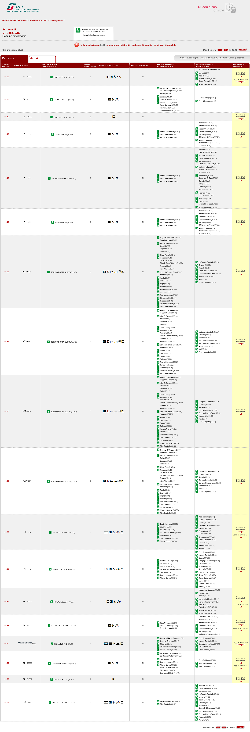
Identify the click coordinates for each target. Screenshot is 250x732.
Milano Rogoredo (205, 204)
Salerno (163, 286)
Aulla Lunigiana (205, 140)
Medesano (203, 189)
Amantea (163, 275)
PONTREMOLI (61, 135)
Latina (162, 292)
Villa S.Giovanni (166, 243)
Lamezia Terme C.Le (168, 272)
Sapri (162, 284)
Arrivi (34, 58)
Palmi (162, 252)
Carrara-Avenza (166, 100)
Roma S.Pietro (204, 575)
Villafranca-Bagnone (207, 143)
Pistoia (201, 76)
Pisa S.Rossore (205, 101)
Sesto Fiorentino (205, 81)
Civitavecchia (165, 298)
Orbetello (202, 534)
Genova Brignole (205, 271)
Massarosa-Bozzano (207, 70)
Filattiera (202, 146)
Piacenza (202, 199)
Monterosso (164, 530)
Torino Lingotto (204, 282)
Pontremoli (203, 176)
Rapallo (202, 268)
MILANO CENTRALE (61, 703)
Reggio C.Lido (165, 240)
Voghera (202, 717)
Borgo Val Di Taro (205, 178)
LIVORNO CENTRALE (61, 663)
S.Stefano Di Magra (206, 137)
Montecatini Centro (206, 599)
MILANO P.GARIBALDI (61, 178)
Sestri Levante (204, 700)
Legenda (240, 58)
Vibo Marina (164, 269)
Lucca (201, 73)
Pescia (201, 596)
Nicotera (163, 260)
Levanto (163, 527)
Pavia (201, 720)
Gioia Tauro (164, 255)
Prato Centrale (204, 79)
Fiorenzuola (203, 195)
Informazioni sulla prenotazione (93, 35)
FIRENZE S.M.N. (61, 77)
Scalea (162, 281)
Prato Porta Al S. (205, 607)
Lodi (200, 201)
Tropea (163, 266)
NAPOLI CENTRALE (61, 533)
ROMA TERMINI (61, 644)
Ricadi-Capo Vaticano (168, 263)
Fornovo (202, 187)
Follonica (202, 528)
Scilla (162, 246)
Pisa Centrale (165, 135)
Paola (162, 278)
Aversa (201, 548)
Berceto (202, 181)
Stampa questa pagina (189, 58)
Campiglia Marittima (206, 525)
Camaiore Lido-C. (167, 111)
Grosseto (163, 301)
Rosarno (163, 258)
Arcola (162, 93)
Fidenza (202, 193)
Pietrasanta (164, 108)
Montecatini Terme (206, 602)
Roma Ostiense (166, 295)
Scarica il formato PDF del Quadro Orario (218, 58)
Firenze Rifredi (204, 84)
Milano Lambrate (205, 207)
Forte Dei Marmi (166, 105)
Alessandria (203, 276)
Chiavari (202, 265)
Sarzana (163, 97)
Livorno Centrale (166, 304)
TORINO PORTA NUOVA (61, 272)
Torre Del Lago (204, 98)
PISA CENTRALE (61, 100)
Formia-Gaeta (165, 289)
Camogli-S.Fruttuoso (207, 708)
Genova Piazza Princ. (207, 274)
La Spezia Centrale (206, 262)
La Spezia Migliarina (168, 91)
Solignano (202, 184)
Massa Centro (165, 103)
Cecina (201, 523)
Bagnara (163, 249)
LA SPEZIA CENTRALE (61, 626)
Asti (200, 279)
